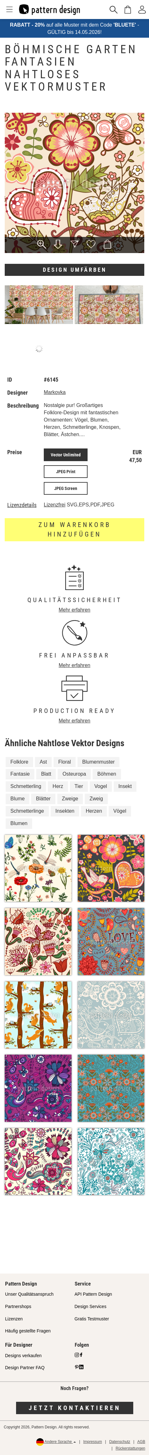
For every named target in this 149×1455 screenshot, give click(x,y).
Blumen (18, 823)
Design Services (90, 1306)
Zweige (70, 798)
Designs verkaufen (23, 1355)
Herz (58, 786)
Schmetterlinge (27, 811)
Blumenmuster (98, 762)
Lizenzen (14, 1318)
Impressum (92, 1441)
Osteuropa (74, 774)
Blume (17, 798)
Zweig (96, 798)
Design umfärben (74, 269)
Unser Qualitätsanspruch (29, 1294)
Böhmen (106, 774)
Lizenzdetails (22, 505)
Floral (64, 762)
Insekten (64, 811)
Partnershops (18, 1306)
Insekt (125, 786)
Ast (43, 762)
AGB (141, 1441)
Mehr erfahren (74, 610)
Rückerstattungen (130, 1448)
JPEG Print (65, 471)
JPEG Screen (65, 488)
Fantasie (20, 774)
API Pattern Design (93, 1294)
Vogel (101, 786)
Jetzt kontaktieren (75, 1408)
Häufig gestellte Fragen (28, 1330)
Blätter (43, 798)
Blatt (46, 774)
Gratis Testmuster (92, 1318)
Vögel (119, 811)
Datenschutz (119, 1441)
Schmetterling (25, 786)
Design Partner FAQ (24, 1367)
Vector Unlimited (66, 454)
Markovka (55, 392)
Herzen (94, 811)
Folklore (19, 762)
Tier (79, 786)
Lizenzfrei (54, 504)
